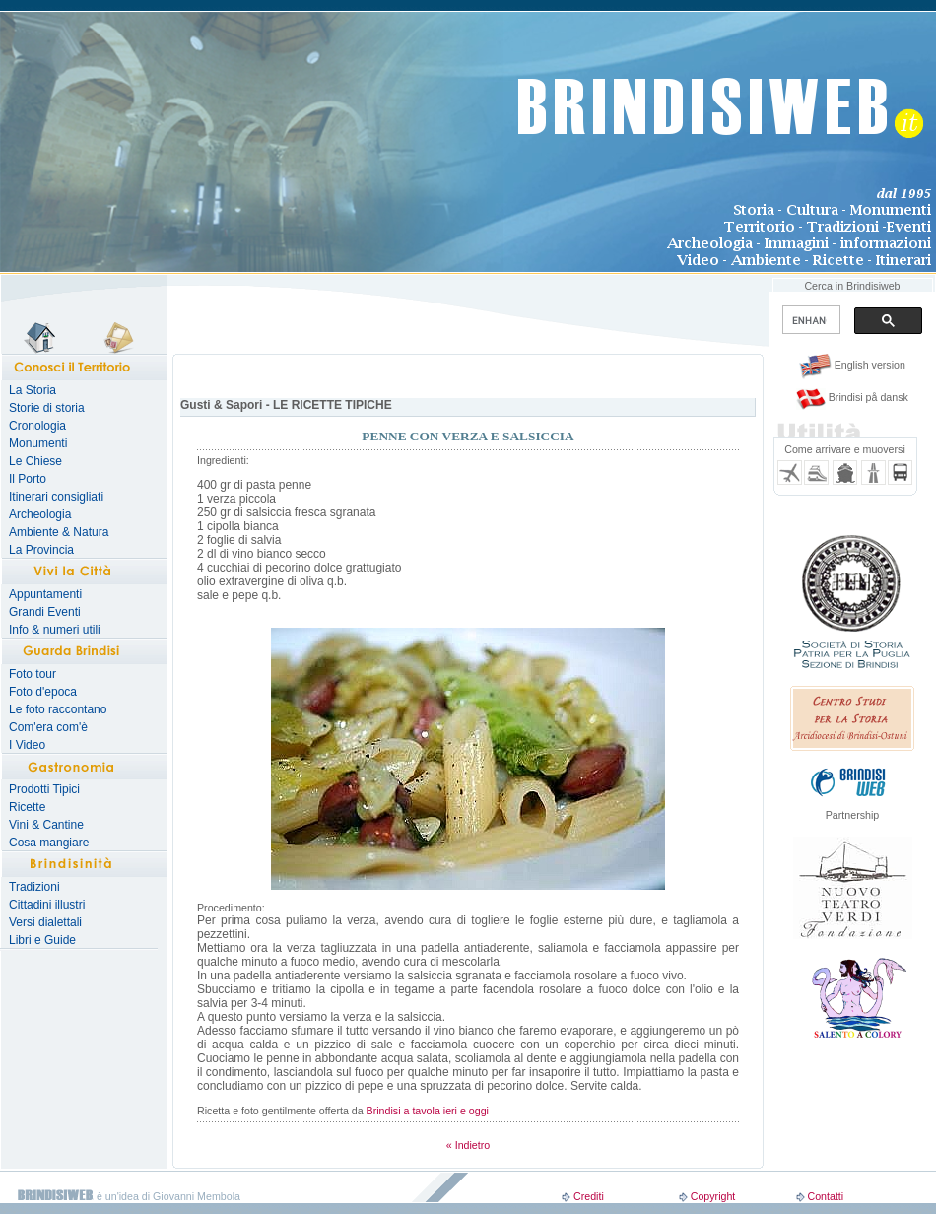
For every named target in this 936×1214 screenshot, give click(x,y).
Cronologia (37, 426)
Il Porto (27, 479)
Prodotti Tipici (44, 789)
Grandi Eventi (45, 612)
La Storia (32, 390)
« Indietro (468, 1145)
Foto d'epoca (43, 692)
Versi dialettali (45, 922)
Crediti (588, 1196)
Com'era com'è (48, 727)
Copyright (713, 1196)
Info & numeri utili (54, 630)
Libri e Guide (42, 940)
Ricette (27, 807)
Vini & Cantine (46, 825)
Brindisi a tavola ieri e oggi (428, 1110)
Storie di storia (47, 408)
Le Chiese (35, 461)
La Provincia (41, 550)
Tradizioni (34, 887)
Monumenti (38, 443)
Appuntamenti (45, 594)
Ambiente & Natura (58, 532)
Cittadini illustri (47, 904)
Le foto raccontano (57, 709)
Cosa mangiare (49, 842)
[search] (809, 320)
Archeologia (40, 514)
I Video (27, 745)
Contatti (825, 1196)
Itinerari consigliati (56, 497)
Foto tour (32, 674)
